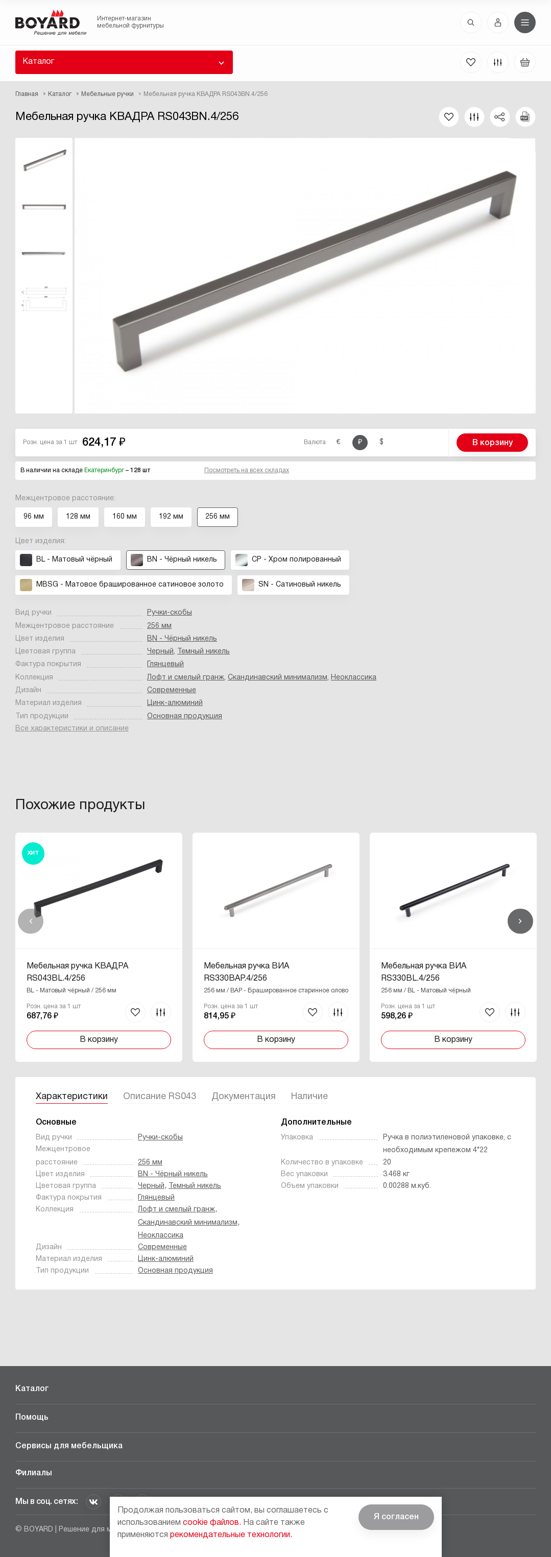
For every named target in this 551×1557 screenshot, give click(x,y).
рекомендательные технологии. (231, 1535)
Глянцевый (165, 664)
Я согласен (396, 1517)
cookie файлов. (212, 1522)
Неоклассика (353, 677)
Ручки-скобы (169, 613)
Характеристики (72, 1096)
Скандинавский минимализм (277, 677)
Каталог (38, 61)
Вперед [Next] (520, 921)
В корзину (492, 443)
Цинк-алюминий (175, 703)
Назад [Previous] (30, 921)
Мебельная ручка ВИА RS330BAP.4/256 (246, 972)
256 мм (159, 626)
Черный (160, 651)
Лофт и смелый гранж (185, 677)
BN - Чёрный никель (182, 639)
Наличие (309, 1096)
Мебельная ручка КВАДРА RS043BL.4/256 (77, 972)
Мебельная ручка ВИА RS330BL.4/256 (423, 972)
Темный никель (203, 651)
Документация (243, 1096)
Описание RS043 (159, 1096)
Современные (171, 690)
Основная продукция (184, 716)
